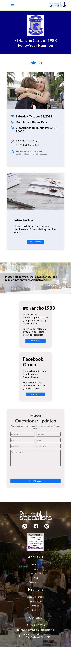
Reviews (36, 610)
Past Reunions (35, 601)
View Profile (36, 341)
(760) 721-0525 (35, 625)
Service (35, 564)
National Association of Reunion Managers (35, 545)
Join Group (35, 394)
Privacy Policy (35, 582)
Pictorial (35, 605)
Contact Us (35, 573)
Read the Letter (35, 242)
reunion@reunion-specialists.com (36, 629)
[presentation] (26, 472)
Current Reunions (35, 596)
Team (35, 568)
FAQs (35, 577)
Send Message (35, 481)
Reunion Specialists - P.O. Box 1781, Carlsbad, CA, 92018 (35, 636)
